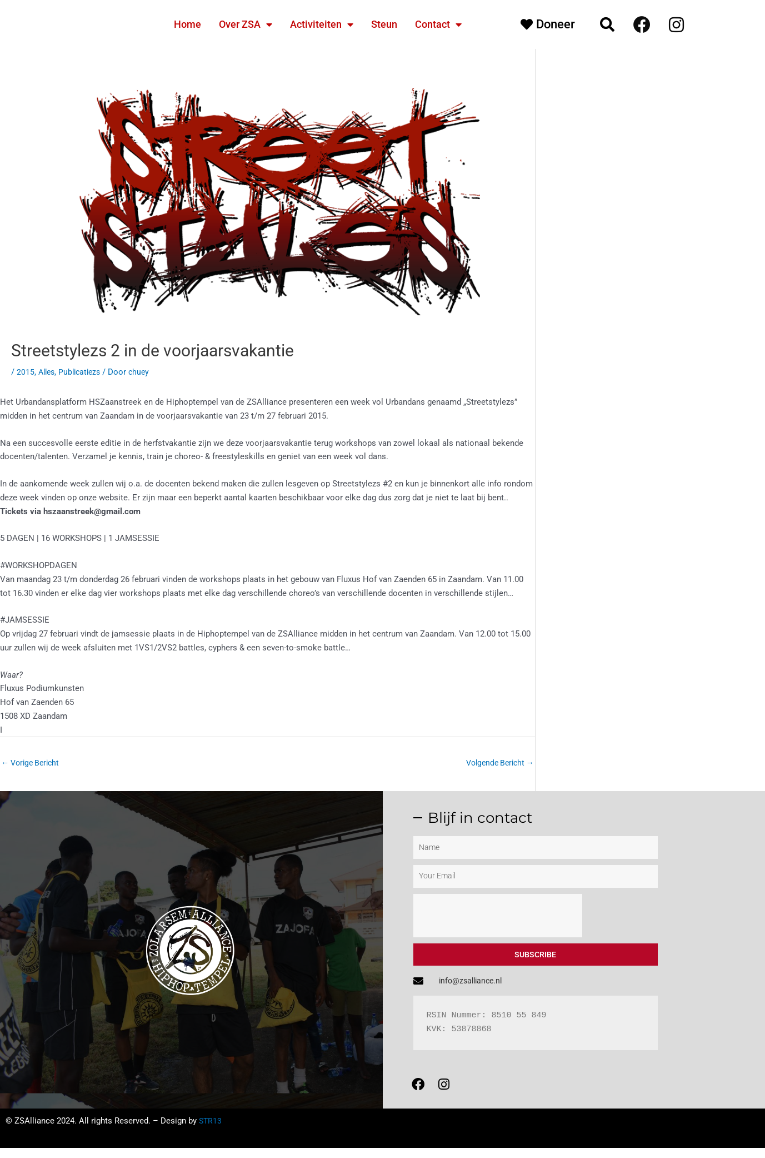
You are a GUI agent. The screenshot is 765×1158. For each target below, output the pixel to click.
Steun (384, 24)
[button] (607, 24)
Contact (438, 24)
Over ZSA (245, 24)
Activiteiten (321, 24)
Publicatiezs (83, 372)
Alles (47, 372)
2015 (25, 372)
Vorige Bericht (32, 763)
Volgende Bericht (497, 763)
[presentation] (497, 916)
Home (187, 24)
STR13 (211, 1131)
